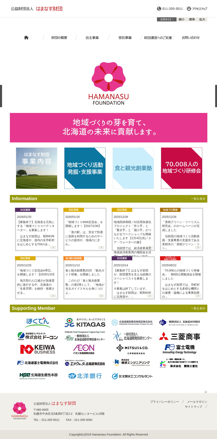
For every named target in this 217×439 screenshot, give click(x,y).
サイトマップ (193, 406)
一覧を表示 (198, 198)
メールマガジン (197, 401)
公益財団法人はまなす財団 (36, 8)
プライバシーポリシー (164, 401)
